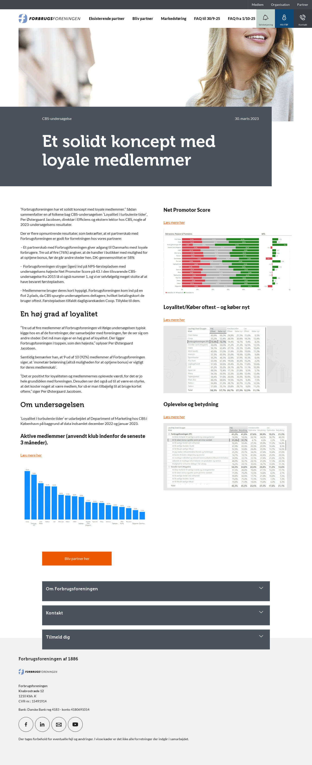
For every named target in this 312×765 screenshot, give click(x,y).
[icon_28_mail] (58, 724)
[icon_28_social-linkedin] (42, 724)
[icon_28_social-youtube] (75, 724)
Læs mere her (31, 455)
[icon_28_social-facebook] (26, 724)
